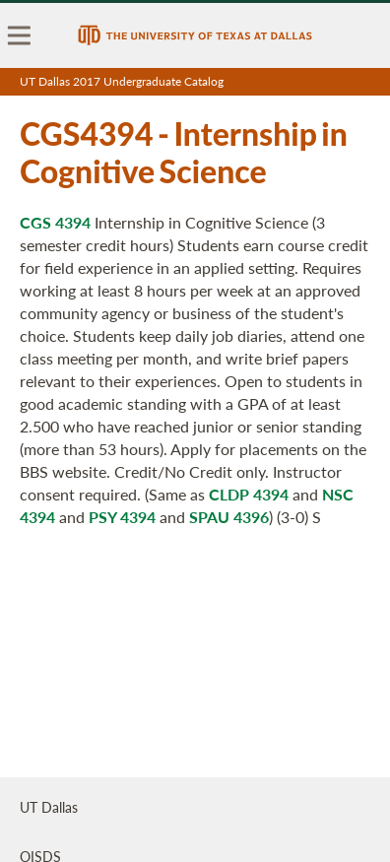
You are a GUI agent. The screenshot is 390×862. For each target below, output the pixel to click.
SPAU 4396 (229, 516)
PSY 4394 (122, 516)
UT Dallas (49, 807)
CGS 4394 (55, 222)
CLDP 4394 (249, 494)
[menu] (19, 35)
